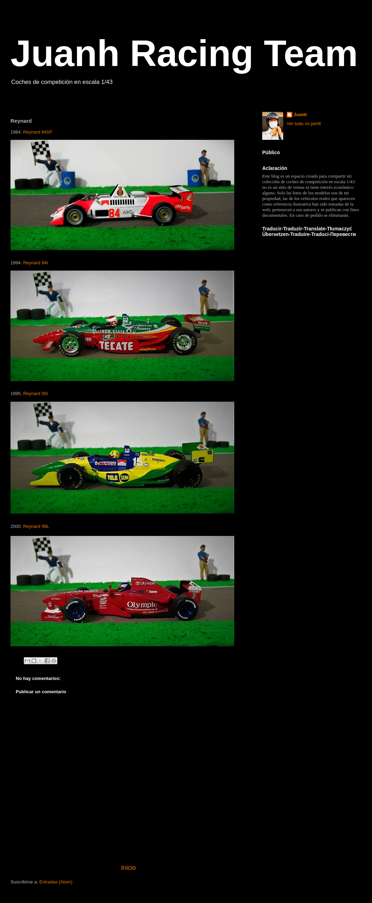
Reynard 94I (35, 262)
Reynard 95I (35, 393)
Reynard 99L (36, 526)
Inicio (128, 867)
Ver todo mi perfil (304, 123)
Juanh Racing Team (184, 53)
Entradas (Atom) (55, 881)
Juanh (300, 114)
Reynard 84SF (37, 132)
